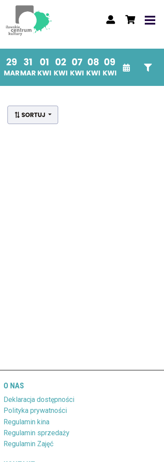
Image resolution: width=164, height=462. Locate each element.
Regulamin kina (26, 422)
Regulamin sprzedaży (36, 433)
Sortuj (30, 114)
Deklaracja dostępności (38, 399)
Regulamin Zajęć (28, 444)
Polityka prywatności (35, 410)
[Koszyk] (129, 19)
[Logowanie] (111, 19)
